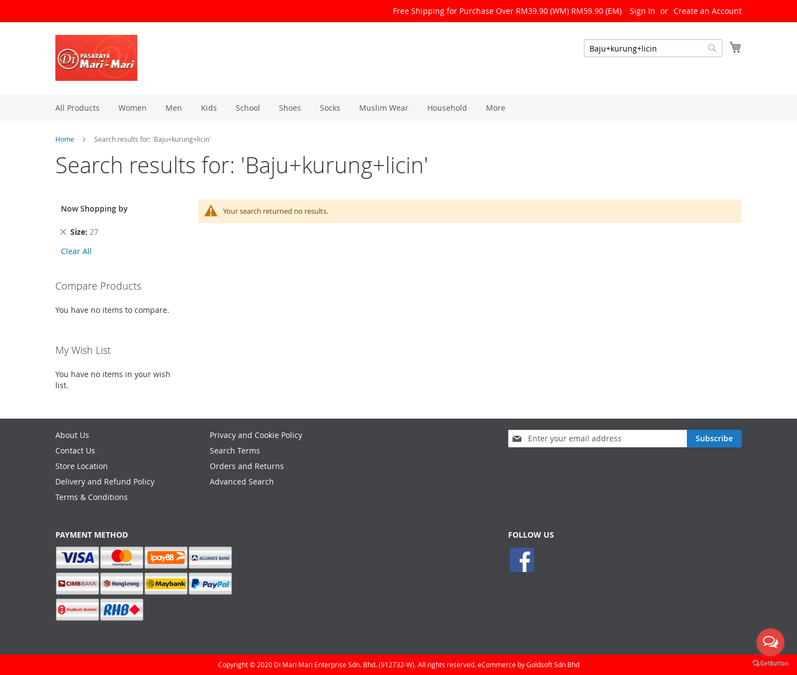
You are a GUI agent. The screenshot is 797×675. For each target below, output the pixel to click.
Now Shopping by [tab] (94, 208)
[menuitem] (77, 108)
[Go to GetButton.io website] (770, 663)
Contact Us (75, 450)
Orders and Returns (247, 466)
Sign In (642, 11)
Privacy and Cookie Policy (256, 435)
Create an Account (708, 11)
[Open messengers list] (770, 642)
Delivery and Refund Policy (104, 481)
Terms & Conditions (91, 497)
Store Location (81, 466)
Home (64, 139)
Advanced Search (242, 481)
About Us (72, 435)
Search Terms (235, 450)
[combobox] (653, 48)
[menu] (398, 108)
